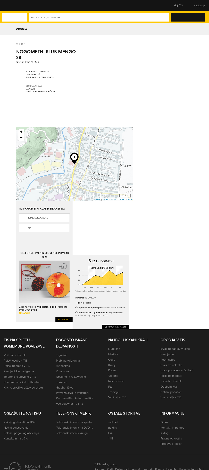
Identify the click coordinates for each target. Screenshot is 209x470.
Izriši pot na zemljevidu (40, 77)
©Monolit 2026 (109, 199)
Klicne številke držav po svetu (23, 387)
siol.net (113, 422)
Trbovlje (113, 392)
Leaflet (97, 199)
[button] (10, 5)
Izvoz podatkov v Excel (176, 349)
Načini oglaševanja (16, 427)
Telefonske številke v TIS (20, 377)
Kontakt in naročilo (16, 438)
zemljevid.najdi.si (38, 217)
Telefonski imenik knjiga (72, 433)
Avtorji (165, 433)
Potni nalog (168, 359)
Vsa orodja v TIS (171, 397)
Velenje (113, 376)
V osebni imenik (171, 381)
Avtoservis (63, 366)
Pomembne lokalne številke (22, 382)
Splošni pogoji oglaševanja (21, 433)
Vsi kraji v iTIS (117, 397)
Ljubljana (114, 349)
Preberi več (64, 319)
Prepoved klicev (171, 444)
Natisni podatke (171, 392)
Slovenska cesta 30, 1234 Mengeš (37, 73)
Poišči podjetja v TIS (17, 366)
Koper (112, 370)
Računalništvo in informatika (74, 398)
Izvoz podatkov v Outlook (177, 370)
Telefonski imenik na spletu (74, 422)
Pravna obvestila (171, 438)
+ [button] (21, 132)
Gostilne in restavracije (71, 377)
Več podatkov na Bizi (115, 326)
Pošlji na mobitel (171, 376)
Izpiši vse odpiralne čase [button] (40, 91)
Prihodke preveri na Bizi (113, 307)
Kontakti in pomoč (172, 427)
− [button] (21, 138)
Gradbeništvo (64, 387)
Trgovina (61, 355)
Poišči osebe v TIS (15, 360)
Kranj (111, 365)
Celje (111, 359)
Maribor (113, 354)
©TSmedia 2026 (124, 199)
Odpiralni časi (169, 386)
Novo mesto (116, 381)
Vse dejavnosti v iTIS (69, 403)
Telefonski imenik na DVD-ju (74, 427)
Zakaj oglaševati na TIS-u (20, 422)
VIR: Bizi (21, 44)
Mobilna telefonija (68, 360)
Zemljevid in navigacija (19, 371)
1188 (111, 438)
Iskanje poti (168, 354)
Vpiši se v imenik (15, 355)
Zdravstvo (62, 371)
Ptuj (110, 386)
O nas (164, 422)
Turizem (61, 382)
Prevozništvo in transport (72, 393)
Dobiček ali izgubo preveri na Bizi (91, 315)
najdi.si (112, 427)
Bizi (30, 228)
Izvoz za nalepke (171, 365)
